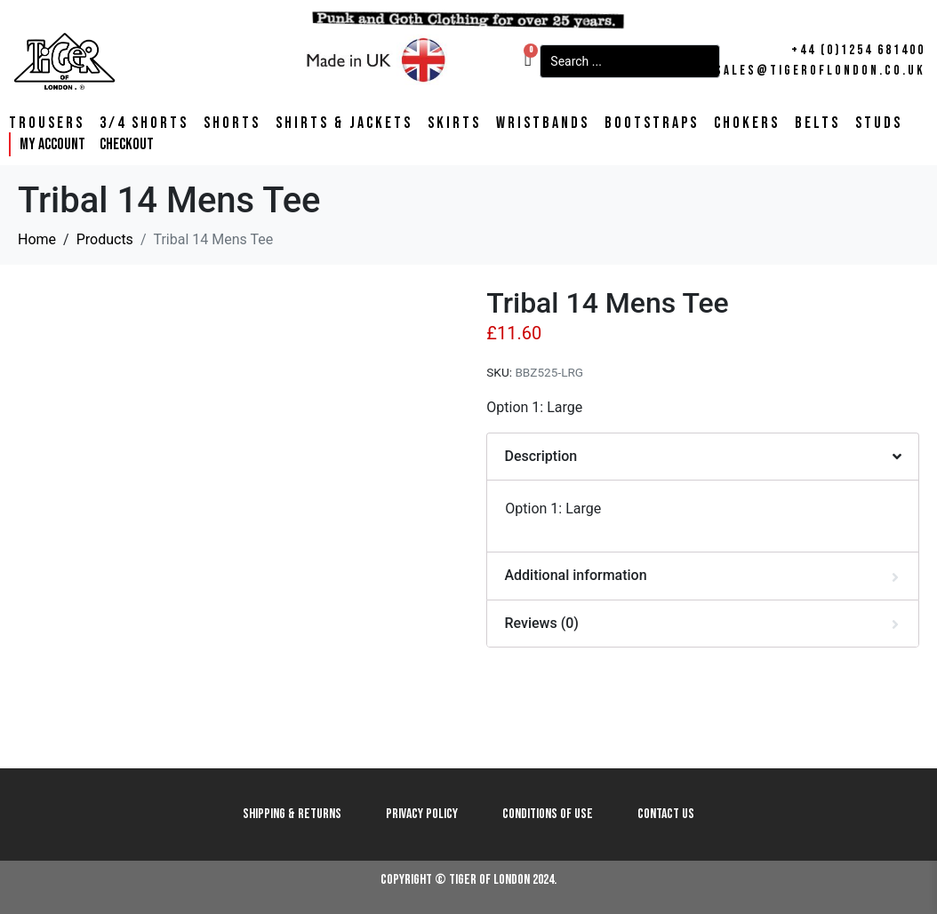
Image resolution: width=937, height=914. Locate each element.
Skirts (454, 123)
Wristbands (542, 123)
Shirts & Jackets (344, 123)
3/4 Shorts (144, 123)
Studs (878, 123)
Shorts (232, 123)
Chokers (747, 123)
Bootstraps (652, 123)
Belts (817, 123)
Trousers (46, 123)
